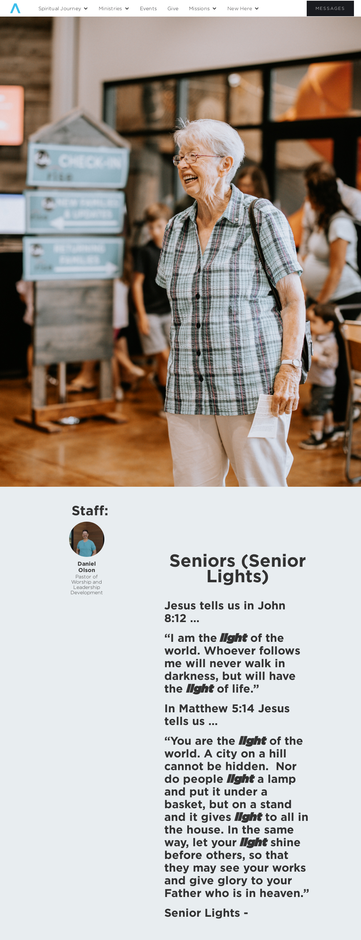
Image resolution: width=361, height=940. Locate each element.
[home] (15, 8)
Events (148, 8)
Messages (330, 8)
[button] (63, 8)
